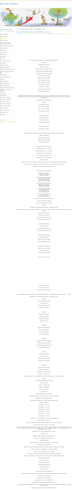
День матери (4, 52)
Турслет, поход (5, 112)
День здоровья (5, 34)
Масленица (4, 74)
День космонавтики (6, 76)
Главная (18, 28)
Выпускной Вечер (5, 85)
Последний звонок (6, 83)
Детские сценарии (9, 3)
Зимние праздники (6, 101)
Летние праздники (6, 105)
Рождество (4, 56)
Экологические (5, 36)
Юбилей (3, 93)
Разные (3, 114)
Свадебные (4, 95)
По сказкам (4, 108)
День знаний (4, 38)
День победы (4, 81)
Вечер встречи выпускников (8, 87)
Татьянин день (5, 65)
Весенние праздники (6, 103)
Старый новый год (6, 60)
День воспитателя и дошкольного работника (5, 43)
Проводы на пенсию (6, 97)
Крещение (4, 63)
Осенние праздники (6, 99)
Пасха (3, 79)
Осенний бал (4, 40)
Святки (3, 58)
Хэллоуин (4, 50)
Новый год (4, 54)
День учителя (5, 48)
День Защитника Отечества (8, 69)
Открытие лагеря (5, 110)
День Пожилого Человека (7, 45)
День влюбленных (6, 67)
